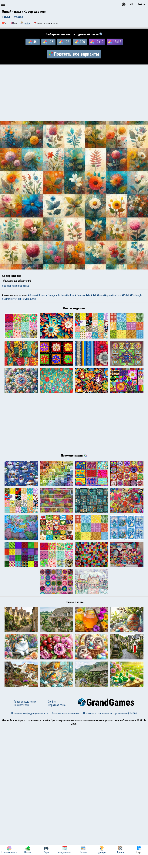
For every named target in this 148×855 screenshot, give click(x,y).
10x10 (96, 42)
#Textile (60, 295)
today (27, 23)
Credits (52, 829)
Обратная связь (57, 832)
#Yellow (69, 295)
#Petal (125, 295)
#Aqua (107, 295)
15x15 (114, 42)
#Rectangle (136, 295)
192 (64, 42)
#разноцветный (20, 285)
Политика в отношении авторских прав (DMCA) (110, 841)
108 (48, 42)
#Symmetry (8, 299)
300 (80, 42)
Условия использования (65, 841)
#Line (99, 295)
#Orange (50, 295)
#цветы (6, 285)
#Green (32, 295)
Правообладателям (25, 829)
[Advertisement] (74, 92)
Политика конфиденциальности (29, 841)
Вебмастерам (21, 832)
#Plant (18, 299)
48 (33, 42)
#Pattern (116, 295)
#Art (93, 295)
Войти (141, 4)
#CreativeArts (82, 295)
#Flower (40, 295)
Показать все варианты (74, 54)
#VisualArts (29, 299)
